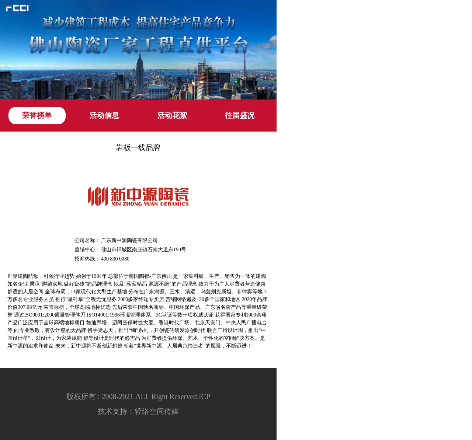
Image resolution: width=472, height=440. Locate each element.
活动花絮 (172, 115)
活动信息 (104, 115)
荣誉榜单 (37, 115)
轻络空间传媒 (157, 411)
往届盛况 (239, 115)
